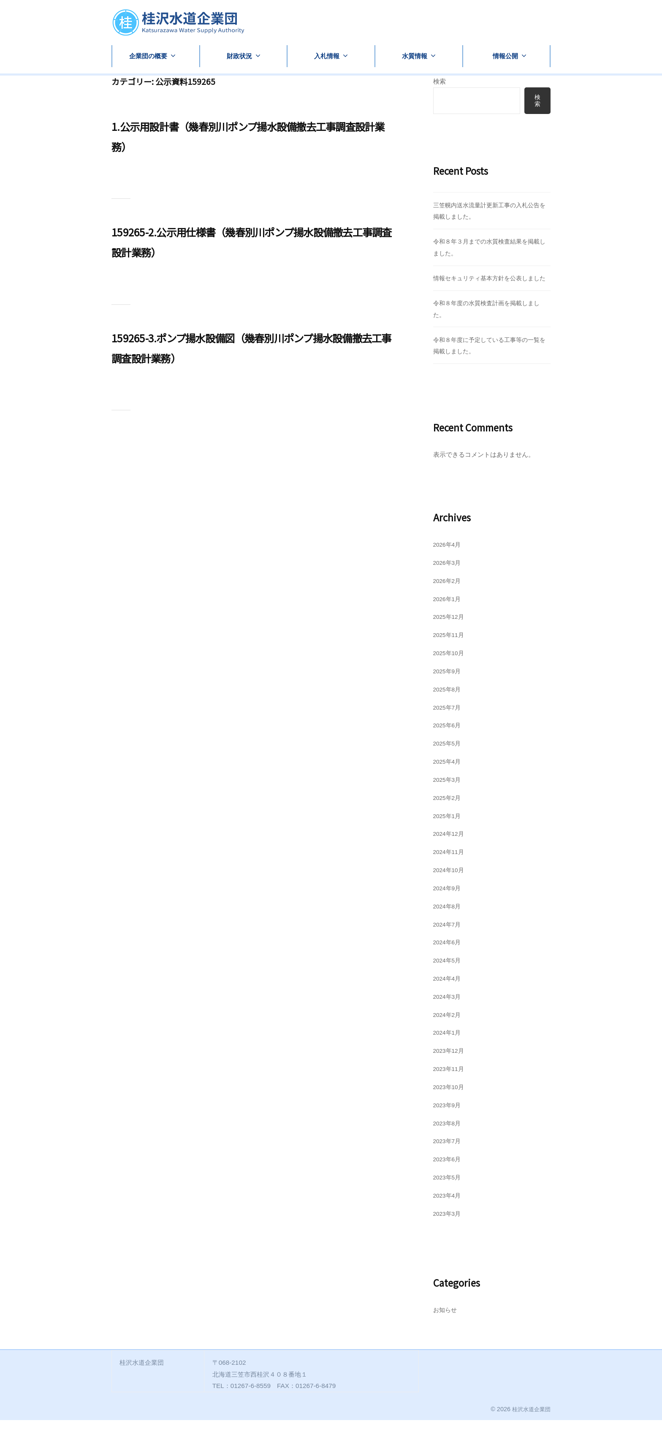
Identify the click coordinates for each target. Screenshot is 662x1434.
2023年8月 (448, 1137)
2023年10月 (450, 1100)
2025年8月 (448, 703)
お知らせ (446, 1323)
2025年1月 (448, 829)
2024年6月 (448, 956)
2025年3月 (448, 793)
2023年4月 (448, 1209)
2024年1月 (448, 1046)
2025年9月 (448, 685)
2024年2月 (448, 1028)
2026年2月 (448, 594)
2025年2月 (448, 811)
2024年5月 (448, 974)
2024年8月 (448, 920)
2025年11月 (450, 648)
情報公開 (505, 56)
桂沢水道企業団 (530, 1423)
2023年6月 (448, 1172)
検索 (439, 81)
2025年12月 (450, 630)
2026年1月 (448, 612)
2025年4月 (448, 775)
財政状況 (239, 56)
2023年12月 (450, 1064)
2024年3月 (448, 1010)
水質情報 (414, 56)
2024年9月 (448, 901)
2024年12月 (450, 847)
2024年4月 (448, 992)
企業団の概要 (148, 56)
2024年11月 (450, 865)
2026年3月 (448, 576)
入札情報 (326, 56)
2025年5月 (448, 757)
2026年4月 (448, 558)
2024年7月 (448, 938)
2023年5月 (448, 1191)
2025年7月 (448, 721)
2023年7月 (448, 1155)
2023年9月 (448, 1118)
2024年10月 (450, 883)
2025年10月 (450, 666)
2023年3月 (448, 1227)
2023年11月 (450, 1082)
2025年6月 (448, 739)
